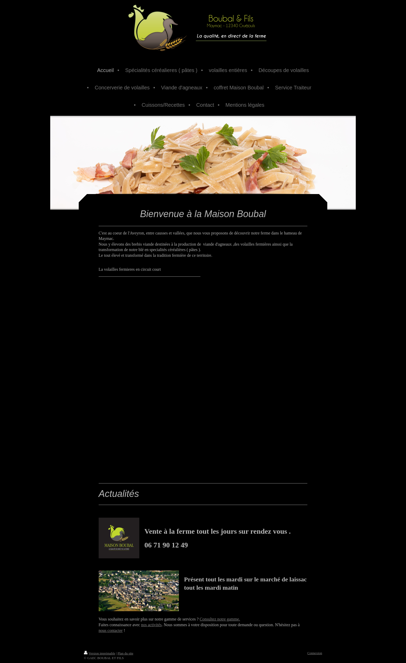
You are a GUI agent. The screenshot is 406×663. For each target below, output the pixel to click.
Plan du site (125, 653)
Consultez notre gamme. (220, 619)
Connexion (314, 653)
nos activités (151, 625)
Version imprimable (99, 653)
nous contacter (111, 630)
